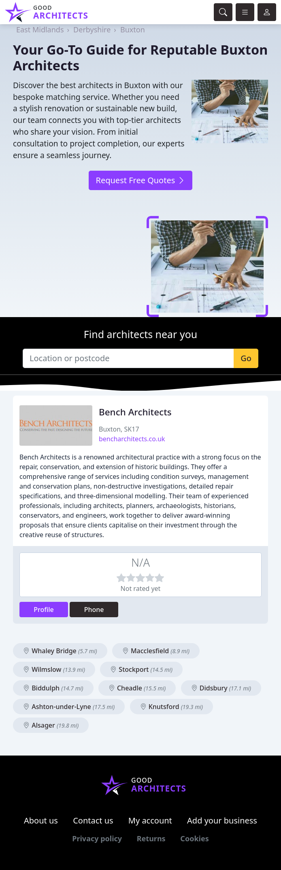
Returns (151, 838)
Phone (94, 609)
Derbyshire (92, 29)
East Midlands (40, 29)
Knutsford (171, 706)
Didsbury (221, 688)
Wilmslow (54, 669)
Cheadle (137, 688)
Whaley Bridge (60, 650)
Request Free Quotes (140, 180)
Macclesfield (155, 650)
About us (41, 820)
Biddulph (53, 688)
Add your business (222, 820)
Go (246, 358)
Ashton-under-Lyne (69, 706)
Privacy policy (97, 838)
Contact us (93, 820)
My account (150, 820)
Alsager (51, 725)
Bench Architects (135, 412)
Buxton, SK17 (119, 429)
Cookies (194, 838)
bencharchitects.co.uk (132, 438)
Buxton (132, 29)
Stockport (141, 669)
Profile (44, 609)
